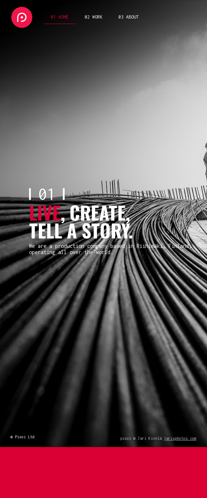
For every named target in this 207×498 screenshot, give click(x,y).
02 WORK (93, 17)
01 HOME (60, 17)
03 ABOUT (128, 17)
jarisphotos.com (180, 438)
